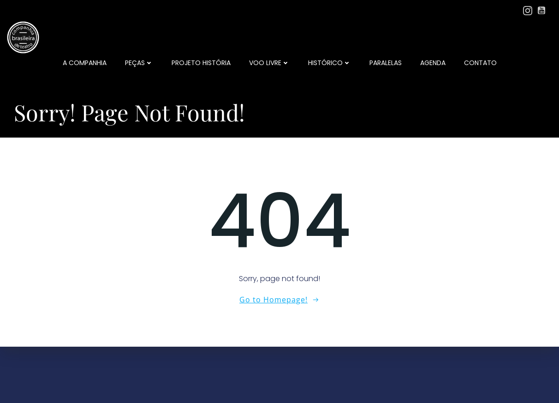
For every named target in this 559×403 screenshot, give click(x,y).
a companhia (85, 62)
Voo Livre (269, 62)
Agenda (433, 62)
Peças (139, 62)
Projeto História (201, 62)
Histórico (329, 62)
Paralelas (385, 62)
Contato (480, 62)
